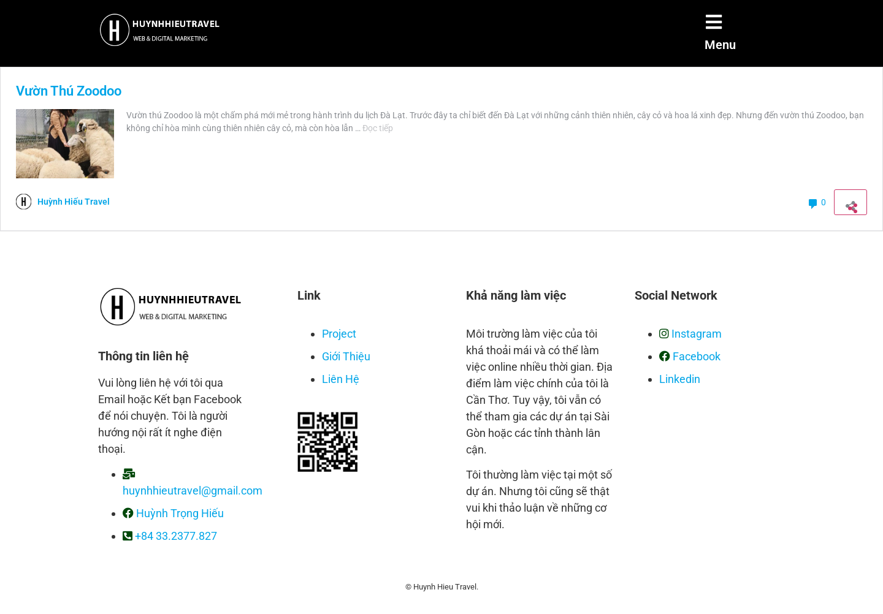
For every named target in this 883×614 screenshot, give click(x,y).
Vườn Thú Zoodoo (68, 91)
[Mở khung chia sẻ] (850, 202)
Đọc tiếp (377, 128)
